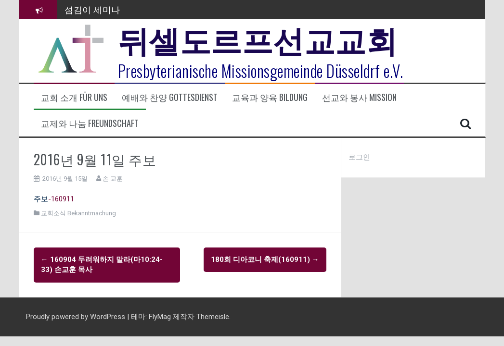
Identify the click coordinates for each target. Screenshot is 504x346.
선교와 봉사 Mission (359, 97)
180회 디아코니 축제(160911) (265, 259)
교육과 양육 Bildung (270, 97)
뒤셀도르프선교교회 (258, 38)
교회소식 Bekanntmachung (78, 213)
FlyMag (160, 316)
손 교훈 (113, 178)
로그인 (359, 157)
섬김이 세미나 (92, 9)
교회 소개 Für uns (74, 97)
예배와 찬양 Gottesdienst (170, 97)
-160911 (61, 199)
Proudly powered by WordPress (76, 316)
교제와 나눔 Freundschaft (90, 123)
